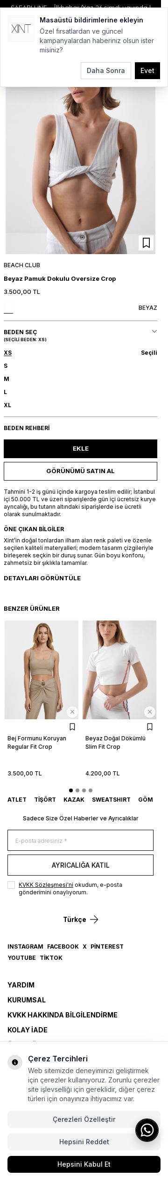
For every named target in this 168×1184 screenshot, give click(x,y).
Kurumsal (26, 1000)
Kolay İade (27, 1030)
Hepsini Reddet (84, 1142)
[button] (80, 353)
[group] (80, 154)
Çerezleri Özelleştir (84, 1119)
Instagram (25, 946)
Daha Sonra (106, 70)
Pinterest (107, 946)
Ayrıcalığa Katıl (81, 865)
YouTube (21, 957)
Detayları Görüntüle (42, 578)
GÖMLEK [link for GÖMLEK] (151, 799)
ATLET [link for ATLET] (17, 799)
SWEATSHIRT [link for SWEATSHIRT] (111, 799)
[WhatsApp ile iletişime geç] (147, 1130)
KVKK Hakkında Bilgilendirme (62, 1015)
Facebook (63, 946)
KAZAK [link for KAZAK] (73, 799)
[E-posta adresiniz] (80, 840)
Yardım (21, 985)
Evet (147, 70)
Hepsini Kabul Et (84, 1164)
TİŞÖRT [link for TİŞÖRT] (45, 799)
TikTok (51, 957)
